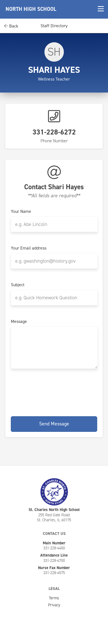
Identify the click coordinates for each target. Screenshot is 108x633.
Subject (17, 285)
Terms (54, 598)
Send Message (54, 423)
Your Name (21, 211)
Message (19, 321)
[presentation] (54, 391)
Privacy (54, 605)
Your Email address (28, 248)
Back (11, 26)
